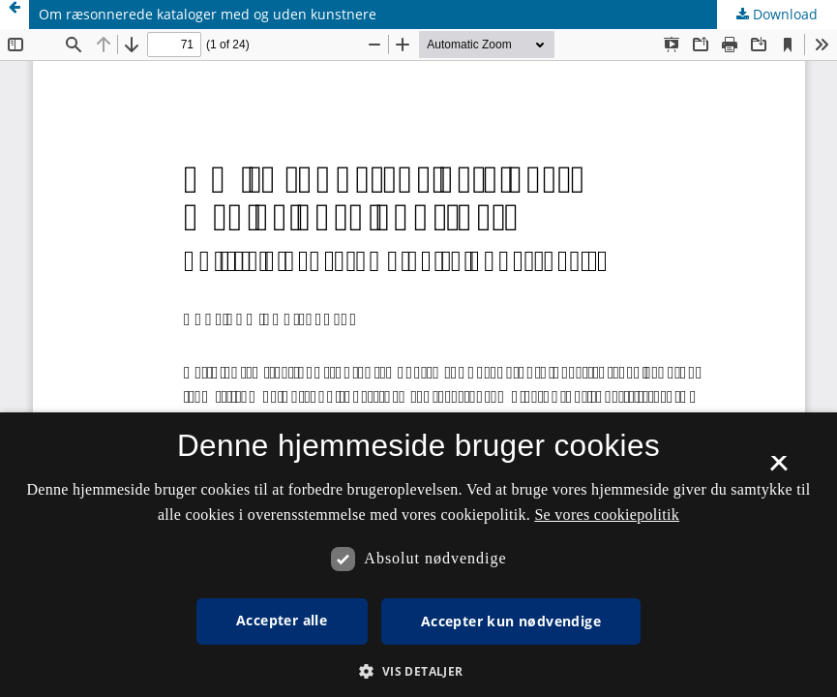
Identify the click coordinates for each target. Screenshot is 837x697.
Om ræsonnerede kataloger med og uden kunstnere (207, 14)
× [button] (778, 469)
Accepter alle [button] (281, 620)
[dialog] (418, 554)
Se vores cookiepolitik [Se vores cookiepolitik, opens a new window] (606, 514)
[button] (418, 671)
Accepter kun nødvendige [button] (511, 621)
